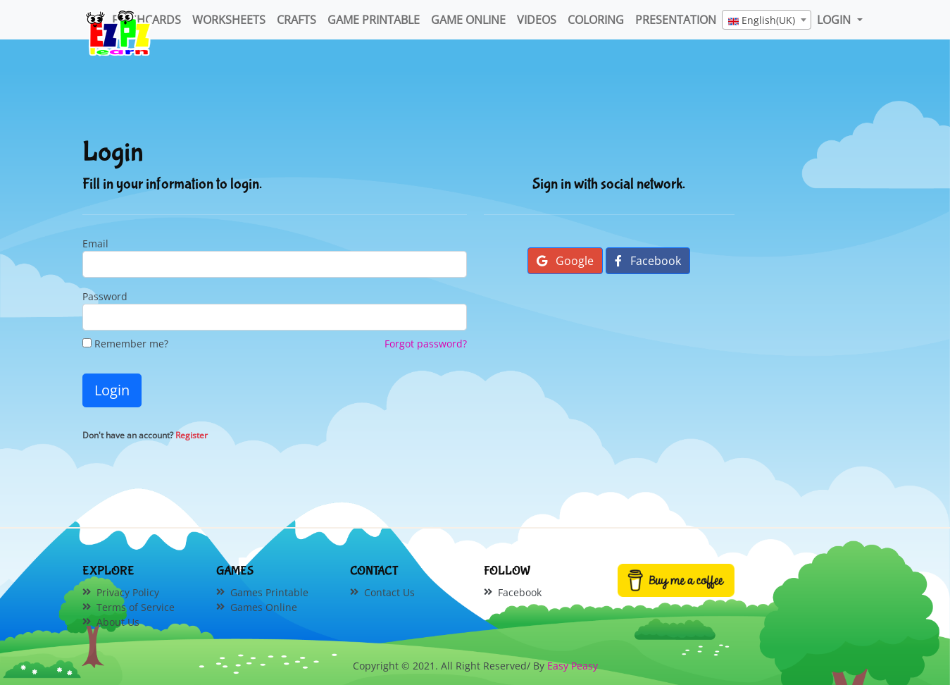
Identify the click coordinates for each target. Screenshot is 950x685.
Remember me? (125, 343)
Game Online (468, 19)
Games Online (263, 607)
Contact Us (389, 592)
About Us (117, 622)
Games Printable (269, 592)
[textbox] (767, 20)
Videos (536, 19)
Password (104, 296)
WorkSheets (228, 19)
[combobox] (766, 20)
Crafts (296, 19)
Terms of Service (135, 607)
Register (191, 435)
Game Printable (373, 19)
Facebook (648, 261)
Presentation (675, 19)
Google (565, 261)
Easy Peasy (572, 665)
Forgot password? (426, 343)
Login (112, 390)
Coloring (596, 19)
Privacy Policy (127, 592)
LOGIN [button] (835, 19)
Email (95, 243)
